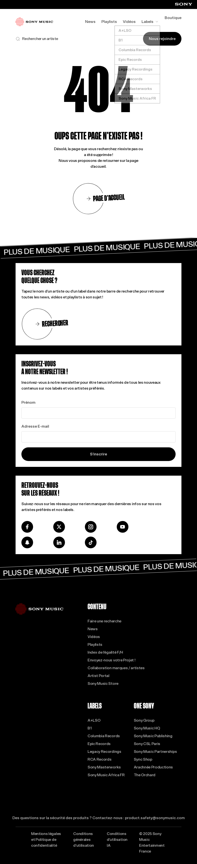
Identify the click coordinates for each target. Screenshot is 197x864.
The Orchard (144, 775)
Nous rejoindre (162, 38)
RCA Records (99, 759)
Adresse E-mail (35, 426)
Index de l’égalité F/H (105, 652)
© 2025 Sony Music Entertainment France (152, 842)
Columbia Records (104, 736)
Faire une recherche (104, 621)
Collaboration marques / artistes (116, 668)
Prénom (28, 402)
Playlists (109, 21)
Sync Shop (143, 759)
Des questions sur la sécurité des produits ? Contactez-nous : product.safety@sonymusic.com (98, 817)
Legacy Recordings (104, 751)
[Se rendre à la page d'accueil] (34, 22)
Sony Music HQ (147, 728)
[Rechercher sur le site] (37, 39)
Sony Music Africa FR (106, 775)
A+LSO (94, 720)
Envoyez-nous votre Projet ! (111, 660)
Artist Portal (98, 675)
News (90, 21)
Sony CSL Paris (147, 743)
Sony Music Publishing (153, 736)
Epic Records (99, 743)
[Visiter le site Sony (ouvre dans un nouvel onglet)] (183, 4)
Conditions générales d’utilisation (83, 839)
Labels (150, 21)
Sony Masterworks (104, 767)
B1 (90, 728)
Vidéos (129, 21)
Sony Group (144, 720)
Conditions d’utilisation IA (117, 839)
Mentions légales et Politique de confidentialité (46, 839)
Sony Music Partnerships (155, 751)
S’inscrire (98, 454)
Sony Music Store (103, 683)
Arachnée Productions (153, 767)
